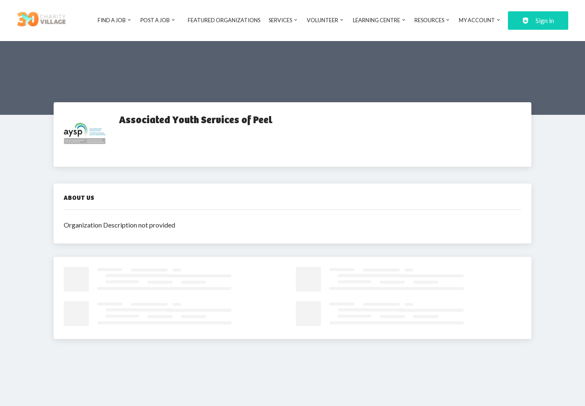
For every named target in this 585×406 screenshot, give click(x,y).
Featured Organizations (224, 20)
